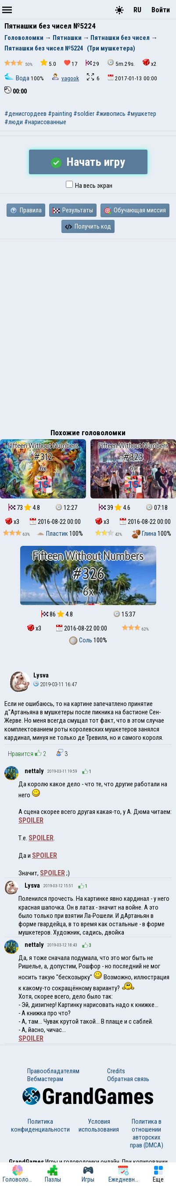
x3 (12, 522)
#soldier (83, 114)
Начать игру (88, 162)
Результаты (73, 210)
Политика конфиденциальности (40, 1125)
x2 (150, 63)
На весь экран (89, 186)
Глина (145, 533)
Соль (81, 640)
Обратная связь (128, 1079)
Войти (160, 10)
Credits (116, 1071)
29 (92, 63)
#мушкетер (141, 114)
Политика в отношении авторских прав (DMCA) (146, 1133)
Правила (26, 210)
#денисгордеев (25, 114)
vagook (70, 78)
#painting (60, 114)
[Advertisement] (88, 331)
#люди (13, 122)
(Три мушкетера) (111, 48)
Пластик (52, 533)
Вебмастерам (45, 1079)
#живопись (111, 114)
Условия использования (99, 1125)
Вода (17, 78)
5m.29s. (121, 63)
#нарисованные (45, 122)
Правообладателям (53, 1071)
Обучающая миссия (135, 210)
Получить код (88, 226)
